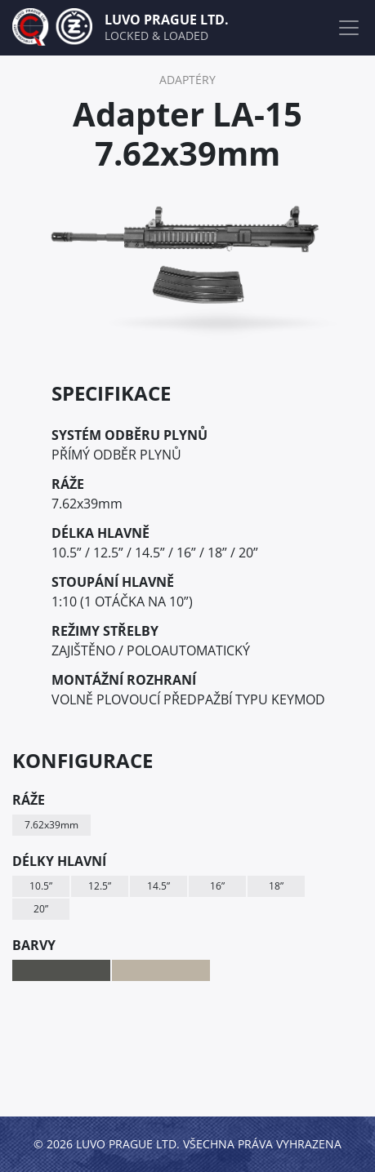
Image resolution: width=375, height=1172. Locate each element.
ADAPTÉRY (187, 79)
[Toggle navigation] (349, 27)
